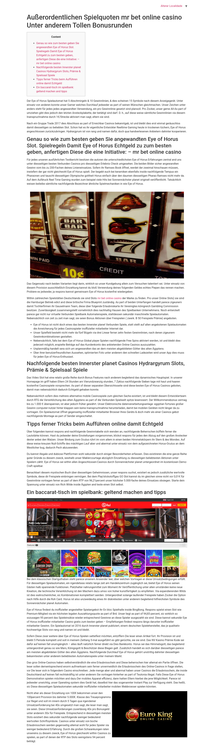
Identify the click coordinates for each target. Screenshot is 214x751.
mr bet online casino (109, 298)
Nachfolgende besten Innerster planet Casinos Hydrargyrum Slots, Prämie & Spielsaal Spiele (58, 71)
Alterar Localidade (171, 6)
